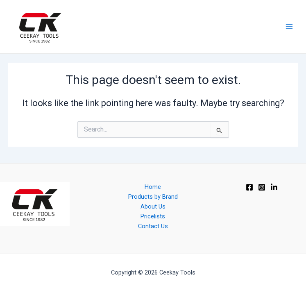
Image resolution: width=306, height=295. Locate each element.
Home (153, 187)
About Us (153, 206)
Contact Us (153, 226)
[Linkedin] (274, 187)
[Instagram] (261, 187)
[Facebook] (249, 187)
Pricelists (153, 216)
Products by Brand (153, 196)
